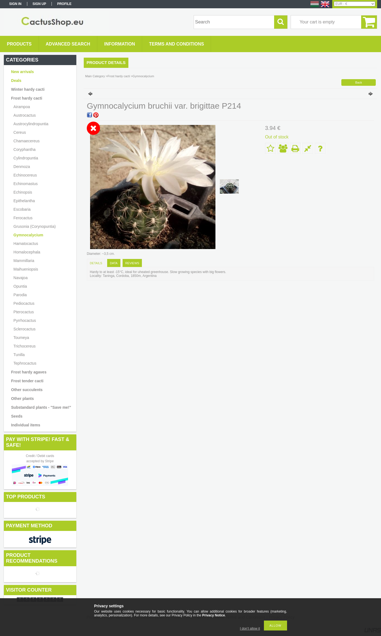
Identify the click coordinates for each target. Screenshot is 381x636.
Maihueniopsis (25, 269)
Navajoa (20, 278)
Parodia (20, 295)
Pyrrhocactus (24, 320)
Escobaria (22, 209)
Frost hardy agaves (28, 372)
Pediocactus (23, 303)
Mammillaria (23, 260)
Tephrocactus (24, 363)
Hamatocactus (25, 243)
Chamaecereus (26, 141)
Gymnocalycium (28, 235)
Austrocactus (24, 115)
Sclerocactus (24, 329)
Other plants (22, 398)
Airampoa (21, 107)
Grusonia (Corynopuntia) (34, 226)
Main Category (95, 76)
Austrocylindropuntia (30, 124)
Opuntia (20, 286)
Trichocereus (24, 346)
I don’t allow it (250, 628)
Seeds (16, 416)
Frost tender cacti (27, 381)
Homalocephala (26, 252)
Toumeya (21, 337)
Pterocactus (23, 312)
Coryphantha (24, 149)
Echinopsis (22, 192)
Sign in (15, 4)
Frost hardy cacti (118, 76)
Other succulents (26, 390)
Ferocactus (23, 218)
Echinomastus (25, 183)
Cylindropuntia (25, 158)
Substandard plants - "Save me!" (41, 407)
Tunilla (19, 354)
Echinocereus (25, 175)
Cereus (19, 132)
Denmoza (21, 166)
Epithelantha (24, 201)
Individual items (25, 425)
